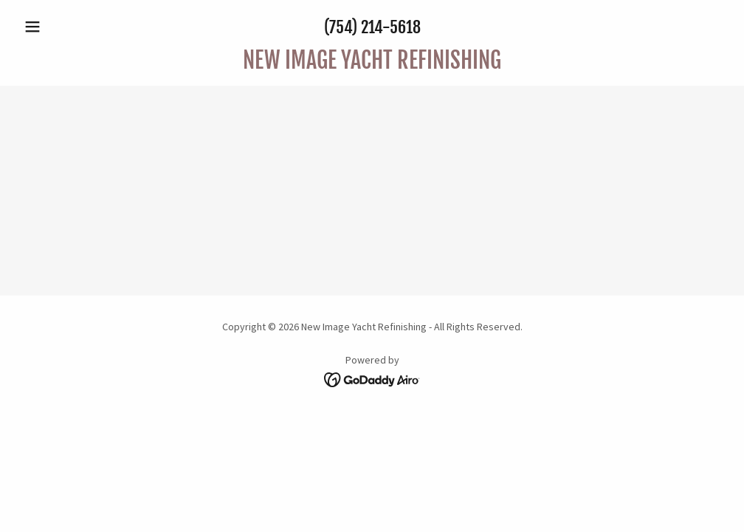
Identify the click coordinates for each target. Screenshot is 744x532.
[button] (71, 26)
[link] (372, 64)
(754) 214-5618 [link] (372, 27)
